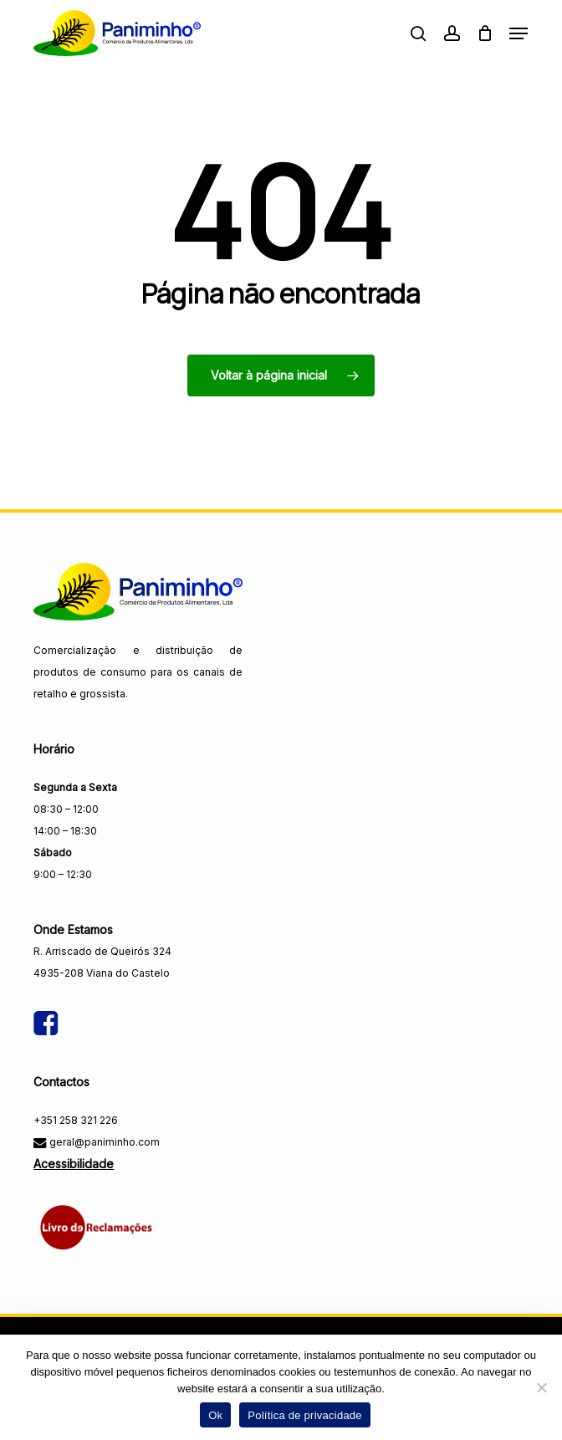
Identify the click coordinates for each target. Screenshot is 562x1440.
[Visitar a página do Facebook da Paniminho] (45, 1009)
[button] (518, 33)
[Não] (541, 1387)
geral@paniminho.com (103, 1142)
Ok (215, 1415)
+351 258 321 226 (75, 1120)
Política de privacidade (305, 1415)
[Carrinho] (484, 33)
